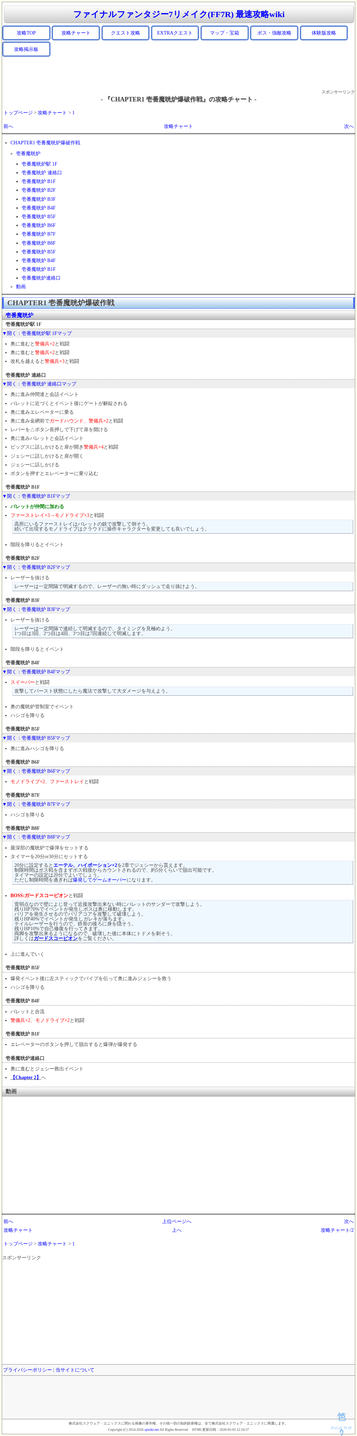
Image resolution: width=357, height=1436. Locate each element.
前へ (8, 126)
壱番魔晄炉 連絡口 (42, 172)
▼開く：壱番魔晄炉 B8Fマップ (36, 837)
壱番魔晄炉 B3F (39, 199)
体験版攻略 (324, 33)
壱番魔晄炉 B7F (39, 234)
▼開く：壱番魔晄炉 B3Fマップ (36, 609)
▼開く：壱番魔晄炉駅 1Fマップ (37, 333)
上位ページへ (176, 1221)
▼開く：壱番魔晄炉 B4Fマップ (36, 671)
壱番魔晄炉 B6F (39, 225)
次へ (349, 126)
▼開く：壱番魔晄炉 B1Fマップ (36, 496)
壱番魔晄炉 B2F (39, 190)
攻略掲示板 (26, 49)
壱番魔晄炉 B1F (39, 181)
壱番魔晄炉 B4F (39, 208)
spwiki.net (151, 1429)
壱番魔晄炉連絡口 (41, 278)
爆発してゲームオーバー (100, 880)
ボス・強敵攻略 (274, 33)
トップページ (18, 112)
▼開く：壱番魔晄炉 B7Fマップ (36, 804)
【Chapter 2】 (25, 1077)
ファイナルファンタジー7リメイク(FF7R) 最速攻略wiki (179, 14)
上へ (177, 1230)
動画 (21, 286)
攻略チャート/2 (337, 1230)
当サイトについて (74, 1370)
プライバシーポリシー (27, 1370)
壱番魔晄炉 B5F (39, 216)
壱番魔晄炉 (28, 153)
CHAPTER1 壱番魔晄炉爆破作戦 (45, 142)
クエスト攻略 (125, 33)
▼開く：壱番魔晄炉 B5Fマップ (36, 738)
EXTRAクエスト (175, 33)
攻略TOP (26, 33)
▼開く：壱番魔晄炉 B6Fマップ (36, 771)
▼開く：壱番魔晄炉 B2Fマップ (36, 567)
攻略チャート (76, 33)
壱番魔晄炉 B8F (39, 243)
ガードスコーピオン (56, 938)
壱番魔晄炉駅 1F (39, 164)
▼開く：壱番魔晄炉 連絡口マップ (39, 384)
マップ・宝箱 (224, 33)
